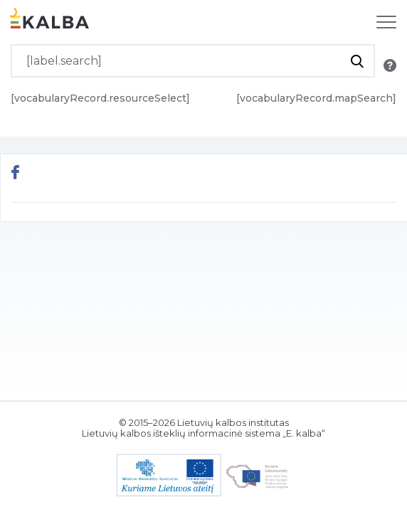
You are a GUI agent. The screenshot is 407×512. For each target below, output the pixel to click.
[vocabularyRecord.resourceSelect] (100, 98)
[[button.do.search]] (357, 61)
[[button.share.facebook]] (15, 174)
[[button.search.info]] (390, 65)
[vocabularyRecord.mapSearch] (316, 98)
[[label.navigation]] (386, 22)
